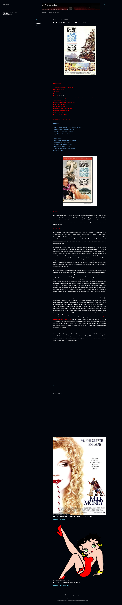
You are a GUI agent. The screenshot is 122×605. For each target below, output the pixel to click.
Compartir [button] (39, 19)
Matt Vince (76, 598)
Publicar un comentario (64, 585)
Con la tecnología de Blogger (72, 595)
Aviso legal (56, 12)
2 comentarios (62, 519)
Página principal (47, 12)
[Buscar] (106, 5)
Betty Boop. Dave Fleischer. (66, 582)
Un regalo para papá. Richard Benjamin (72, 516)
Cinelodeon (51, 4)
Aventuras (38, 26)
